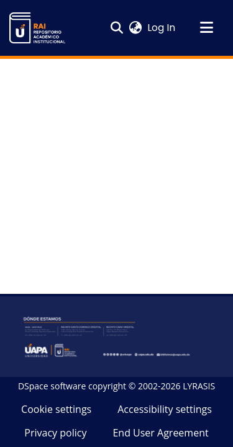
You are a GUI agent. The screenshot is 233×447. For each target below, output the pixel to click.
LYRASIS (199, 386)
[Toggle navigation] (206, 28)
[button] (37, 27)
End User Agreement (160, 433)
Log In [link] (161, 27)
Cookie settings (56, 409)
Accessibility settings (164, 409)
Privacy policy (55, 433)
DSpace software (52, 386)
